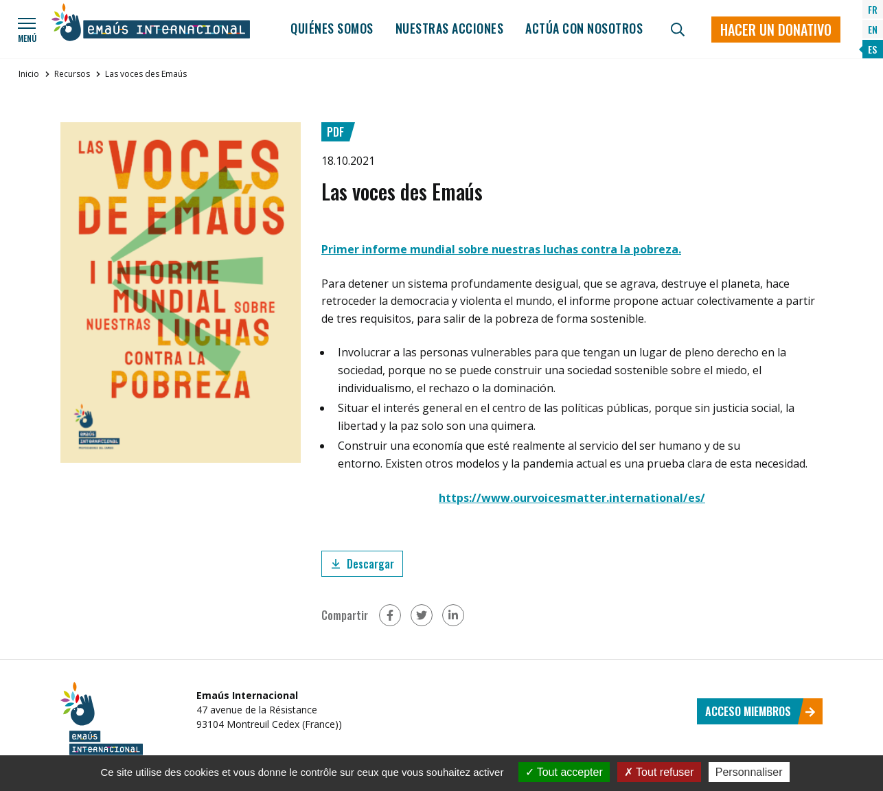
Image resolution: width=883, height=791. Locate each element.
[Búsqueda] (678, 29)
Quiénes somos (332, 28)
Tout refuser (659, 772)
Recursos (72, 74)
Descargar (362, 563)
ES (872, 49)
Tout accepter (564, 772)
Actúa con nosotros (584, 28)
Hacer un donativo (776, 29)
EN (873, 29)
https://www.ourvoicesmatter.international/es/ (572, 497)
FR (873, 9)
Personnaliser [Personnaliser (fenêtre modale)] (749, 772)
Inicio (29, 74)
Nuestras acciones (449, 28)
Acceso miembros (760, 711)
